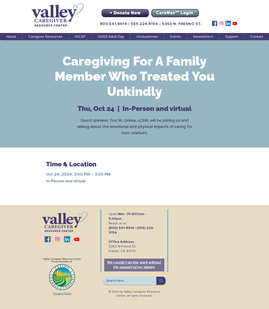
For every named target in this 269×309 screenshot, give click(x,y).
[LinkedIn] (228, 23)
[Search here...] (127, 281)
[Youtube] (234, 23)
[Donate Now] (125, 13)
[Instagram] (221, 23)
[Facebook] (214, 23)
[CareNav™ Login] (175, 13)
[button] (45, 36)
